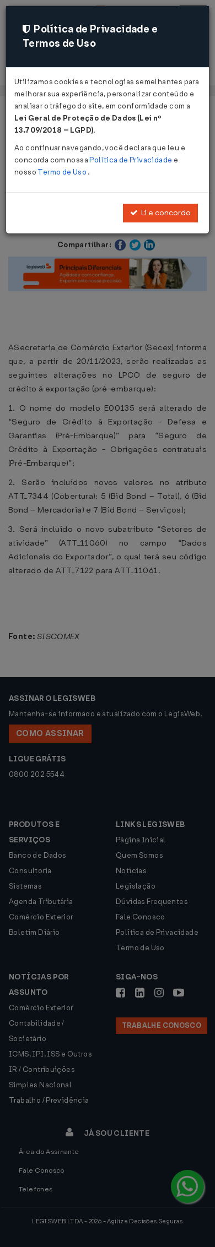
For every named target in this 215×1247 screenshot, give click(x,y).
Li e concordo (160, 213)
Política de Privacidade (131, 160)
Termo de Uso (62, 172)
